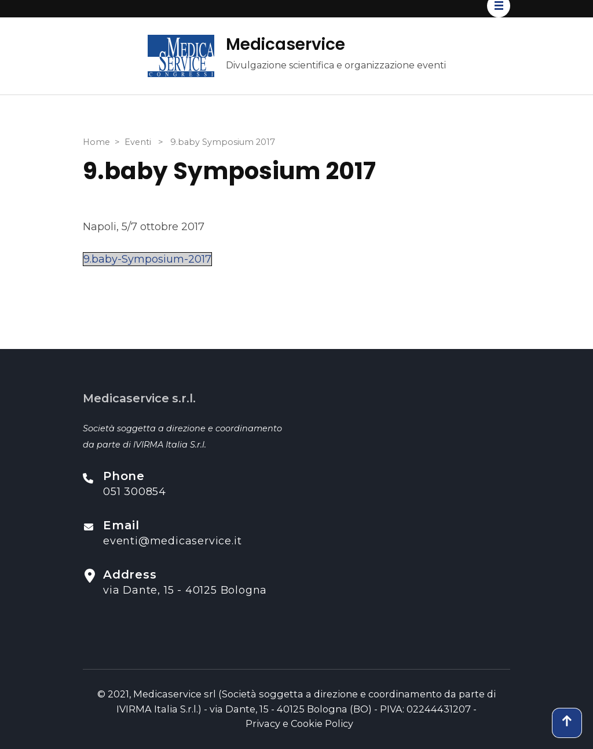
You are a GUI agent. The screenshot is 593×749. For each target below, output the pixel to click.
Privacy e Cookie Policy (299, 723)
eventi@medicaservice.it (172, 541)
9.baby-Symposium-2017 (147, 259)
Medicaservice (285, 44)
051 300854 (134, 491)
